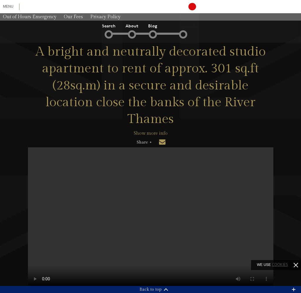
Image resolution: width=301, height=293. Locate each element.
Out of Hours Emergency (29, 17)
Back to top (151, 289)
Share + (144, 142)
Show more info (151, 133)
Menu (8, 6)
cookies (280, 264)
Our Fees (73, 17)
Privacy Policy (105, 17)
